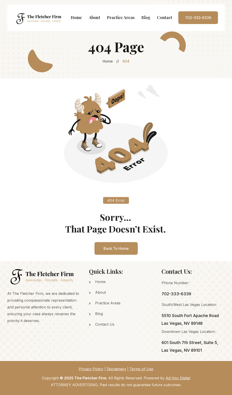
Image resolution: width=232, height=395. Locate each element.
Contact (164, 17)
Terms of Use (141, 369)
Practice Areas (121, 17)
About (94, 17)
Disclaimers (116, 369)
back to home (116, 253)
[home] (39, 18)
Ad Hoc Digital (178, 378)
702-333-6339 (198, 17)
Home (76, 17)
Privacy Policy (91, 369)
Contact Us (104, 324)
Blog (145, 17)
